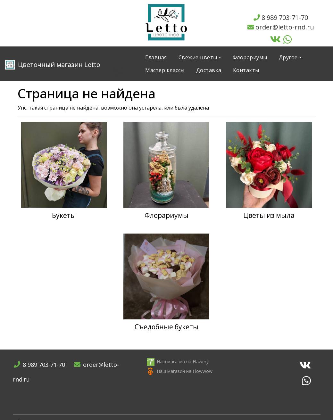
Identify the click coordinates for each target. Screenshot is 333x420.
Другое (288, 57)
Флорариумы (250, 57)
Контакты (246, 70)
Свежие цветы (198, 57)
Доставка (208, 70)
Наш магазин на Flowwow (184, 371)
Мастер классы (165, 70)
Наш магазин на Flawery (183, 361)
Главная (156, 57)
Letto (52, 65)
